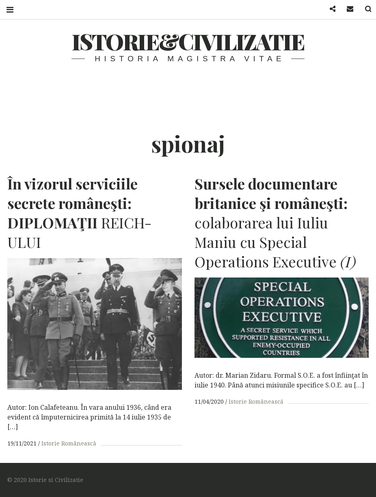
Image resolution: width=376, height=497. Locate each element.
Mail (345, 9)
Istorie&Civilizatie (187, 41)
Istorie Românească (68, 443)
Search (363, 9)
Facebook (327, 9)
